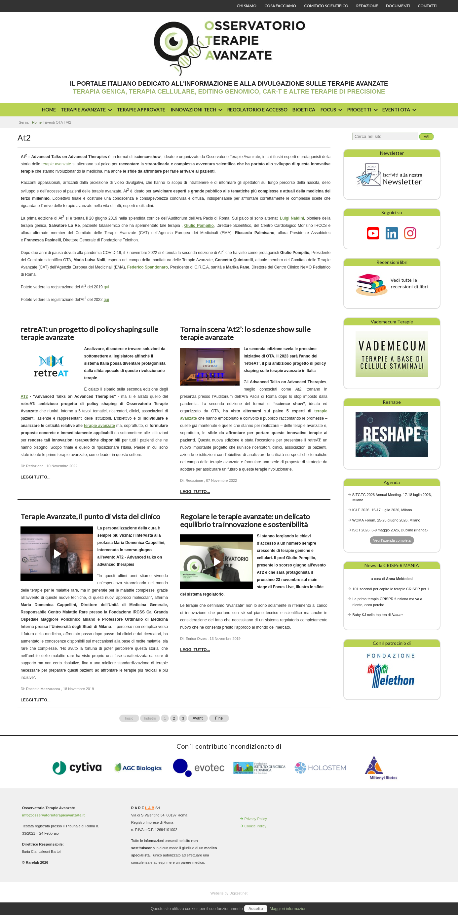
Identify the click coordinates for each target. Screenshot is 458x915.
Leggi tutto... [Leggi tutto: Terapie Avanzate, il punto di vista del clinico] (35, 700)
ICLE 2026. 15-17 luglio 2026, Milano (382, 510)
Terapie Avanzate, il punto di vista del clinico (90, 516)
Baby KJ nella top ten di (378, 615)
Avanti (198, 718)
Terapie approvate (141, 109)
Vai (426, 137)
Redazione (367, 5)
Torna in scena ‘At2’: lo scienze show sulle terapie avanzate (245, 333)
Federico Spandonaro (147, 267)
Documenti (398, 5)
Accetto (255, 908)
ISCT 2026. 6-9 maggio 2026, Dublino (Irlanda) (390, 530)
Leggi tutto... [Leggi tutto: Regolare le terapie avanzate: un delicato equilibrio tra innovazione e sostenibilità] (195, 649)
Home (49, 109)
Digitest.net (238, 893)
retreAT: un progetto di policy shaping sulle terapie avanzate (89, 333)
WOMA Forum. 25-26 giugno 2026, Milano (386, 520)
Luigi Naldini (292, 218)
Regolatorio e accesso (257, 109)
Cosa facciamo (280, 5)
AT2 (24, 396)
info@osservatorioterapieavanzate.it (53, 815)
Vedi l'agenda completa (391, 540)
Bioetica (303, 109)
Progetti (361, 109)
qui (106, 287)
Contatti (427, 5)
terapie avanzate (56, 164)
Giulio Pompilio (198, 225)
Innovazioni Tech (196, 109)
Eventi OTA (398, 109)
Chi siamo (246, 5)
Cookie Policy (255, 826)
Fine (218, 718)
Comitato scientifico (326, 5)
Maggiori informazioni (288, 908)
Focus (331, 109)
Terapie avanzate (85, 109)
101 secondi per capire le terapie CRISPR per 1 (391, 589)
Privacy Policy (255, 819)
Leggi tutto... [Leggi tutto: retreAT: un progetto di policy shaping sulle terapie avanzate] (35, 477)
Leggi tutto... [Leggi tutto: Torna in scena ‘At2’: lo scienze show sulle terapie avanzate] (195, 491)
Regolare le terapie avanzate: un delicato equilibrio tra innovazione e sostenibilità (245, 520)
